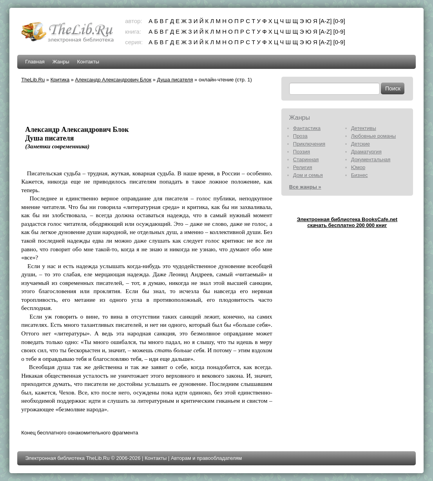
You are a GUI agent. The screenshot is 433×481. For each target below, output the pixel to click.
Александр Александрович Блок (113, 80)
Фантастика (307, 128)
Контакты (88, 62)
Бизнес (359, 175)
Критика (60, 80)
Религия (302, 167)
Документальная (371, 159)
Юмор (358, 167)
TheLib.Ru (33, 80)
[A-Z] (325, 21)
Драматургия (366, 152)
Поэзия (301, 152)
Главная (34, 62)
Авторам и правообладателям (206, 458)
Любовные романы (373, 136)
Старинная (306, 159)
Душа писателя (175, 80)
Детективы (363, 128)
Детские (360, 144)
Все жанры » (305, 187)
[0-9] (339, 21)
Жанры (61, 62)
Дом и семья (308, 175)
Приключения (309, 144)
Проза (300, 136)
